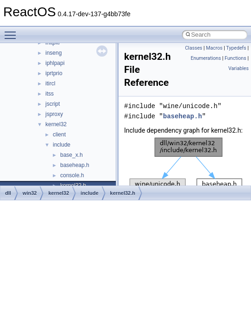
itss (49, 93)
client (59, 134)
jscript (52, 104)
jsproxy (54, 114)
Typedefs (236, 48)
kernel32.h (122, 193)
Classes (193, 48)
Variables (238, 68)
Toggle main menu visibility (12, 31)
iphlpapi (54, 63)
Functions (235, 58)
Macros (214, 48)
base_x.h (71, 155)
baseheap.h (74, 165)
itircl (50, 83)
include (61, 144)
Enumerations (206, 58)
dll (8, 193)
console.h (72, 175)
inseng (53, 53)
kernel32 (56, 124)
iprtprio (54, 73)
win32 (30, 193)
